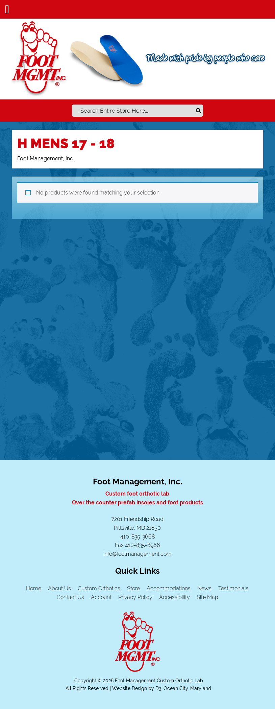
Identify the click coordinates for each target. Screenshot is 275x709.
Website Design (129, 688)
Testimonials (233, 588)
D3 (158, 688)
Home (33, 588)
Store (133, 588)
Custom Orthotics (99, 588)
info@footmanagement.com (137, 554)
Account (101, 597)
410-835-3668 (137, 536)
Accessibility (174, 597)
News (204, 588)
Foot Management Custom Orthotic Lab (159, 680)
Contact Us (70, 597)
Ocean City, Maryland (187, 688)
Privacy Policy (135, 597)
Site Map (207, 597)
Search (199, 110)
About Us (59, 588)
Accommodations (169, 588)
